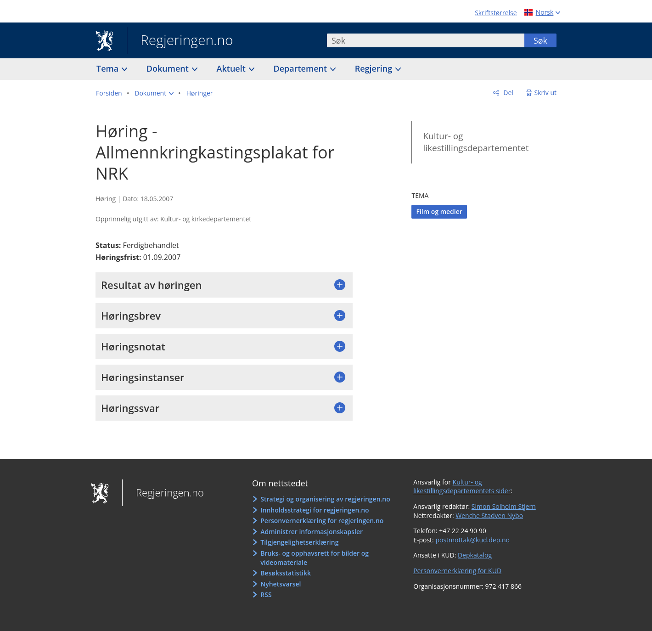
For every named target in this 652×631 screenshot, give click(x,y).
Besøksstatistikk (285, 573)
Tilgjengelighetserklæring (299, 542)
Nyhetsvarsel (280, 584)
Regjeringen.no (180, 40)
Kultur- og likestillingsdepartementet (475, 142)
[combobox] (425, 40)
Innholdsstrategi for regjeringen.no (314, 510)
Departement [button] (301, 68)
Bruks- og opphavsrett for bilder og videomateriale (314, 558)
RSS (265, 594)
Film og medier (439, 211)
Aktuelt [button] (232, 68)
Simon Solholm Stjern (504, 506)
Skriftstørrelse (496, 12)
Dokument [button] (168, 68)
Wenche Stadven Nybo (489, 515)
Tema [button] (108, 68)
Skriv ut (545, 92)
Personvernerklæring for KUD (457, 570)
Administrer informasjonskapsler (311, 531)
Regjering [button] (374, 68)
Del (507, 92)
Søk (540, 40)
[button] (154, 93)
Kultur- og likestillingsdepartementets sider (462, 487)
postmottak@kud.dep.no (472, 539)
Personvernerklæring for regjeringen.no (321, 520)
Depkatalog (475, 555)
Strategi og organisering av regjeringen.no (325, 499)
